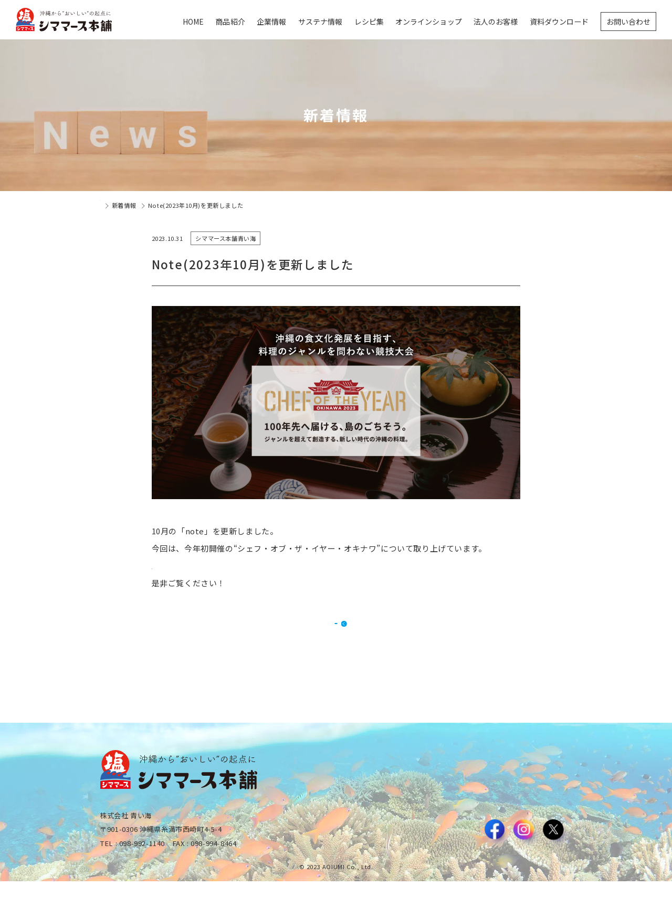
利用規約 (487, 872)
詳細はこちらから (184, 565)
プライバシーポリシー (541, 872)
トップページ (118, 205)
